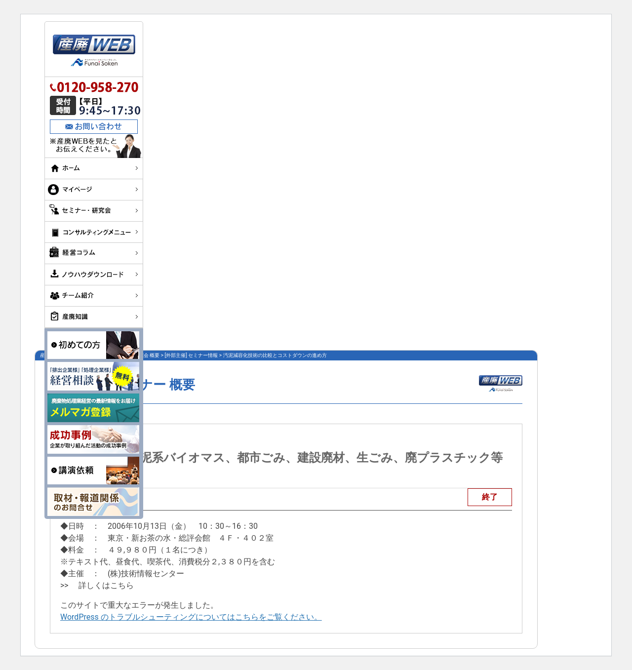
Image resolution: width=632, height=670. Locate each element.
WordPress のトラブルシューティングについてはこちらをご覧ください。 (191, 617)
